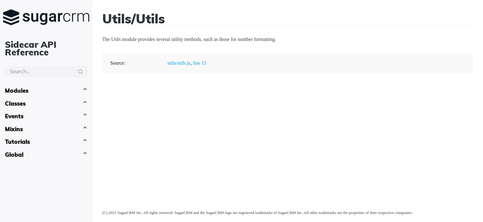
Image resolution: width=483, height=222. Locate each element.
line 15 (199, 63)
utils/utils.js (179, 63)
